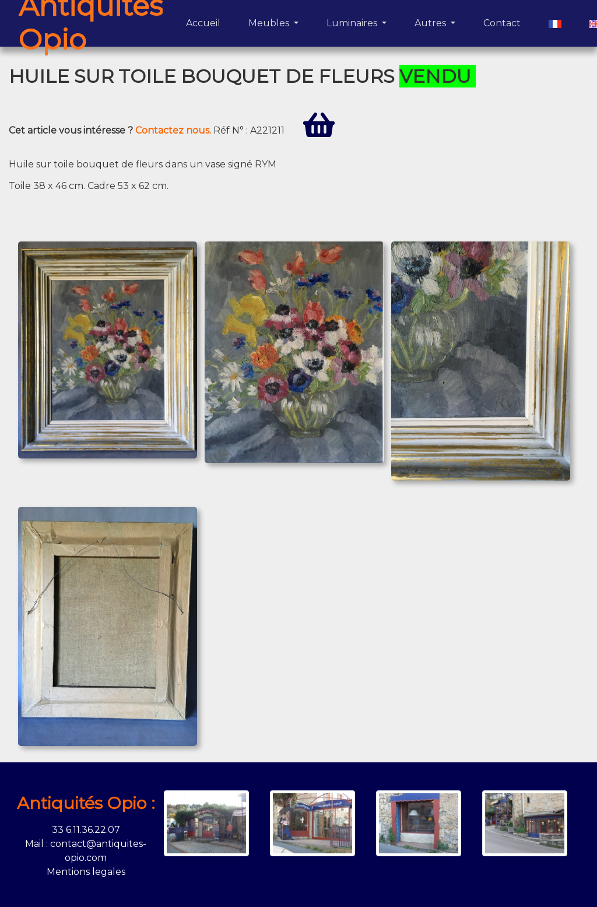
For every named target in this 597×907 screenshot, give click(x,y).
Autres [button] (431, 23)
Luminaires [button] (353, 23)
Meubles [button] (270, 23)
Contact (504, 22)
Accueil (205, 22)
